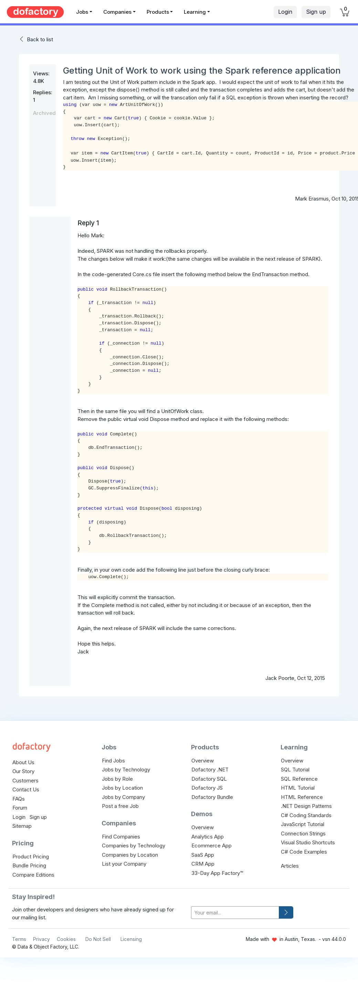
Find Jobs (113, 760)
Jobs (82, 12)
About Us (23, 762)
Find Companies (121, 836)
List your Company (124, 863)
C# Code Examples (304, 851)
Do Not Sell (98, 939)
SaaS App (202, 855)
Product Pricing (30, 856)
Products (158, 12)
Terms (19, 939)
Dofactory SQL (209, 779)
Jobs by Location (122, 787)
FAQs (18, 798)
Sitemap (22, 826)
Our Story (23, 771)
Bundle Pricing (29, 865)
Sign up (316, 11)
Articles (290, 866)
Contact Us (25, 789)
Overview (202, 760)
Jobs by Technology (126, 769)
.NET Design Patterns (306, 806)
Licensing (131, 939)
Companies (117, 12)
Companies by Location (130, 855)
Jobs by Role (117, 779)
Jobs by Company (123, 797)
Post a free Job (120, 806)
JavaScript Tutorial (302, 824)
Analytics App (207, 836)
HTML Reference (302, 797)
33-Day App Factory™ (217, 873)
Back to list (40, 39)
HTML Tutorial (298, 787)
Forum (19, 807)
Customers (25, 780)
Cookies (66, 939)
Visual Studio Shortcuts (308, 842)
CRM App (202, 863)
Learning (195, 12)
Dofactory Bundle (212, 797)
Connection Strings (303, 833)
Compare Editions (33, 874)
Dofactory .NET (210, 769)
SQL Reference (299, 779)
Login (285, 11)
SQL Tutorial (295, 769)
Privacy (41, 939)
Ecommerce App (211, 845)
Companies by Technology (133, 845)
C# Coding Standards (306, 815)
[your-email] (235, 912)
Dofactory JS (207, 787)
